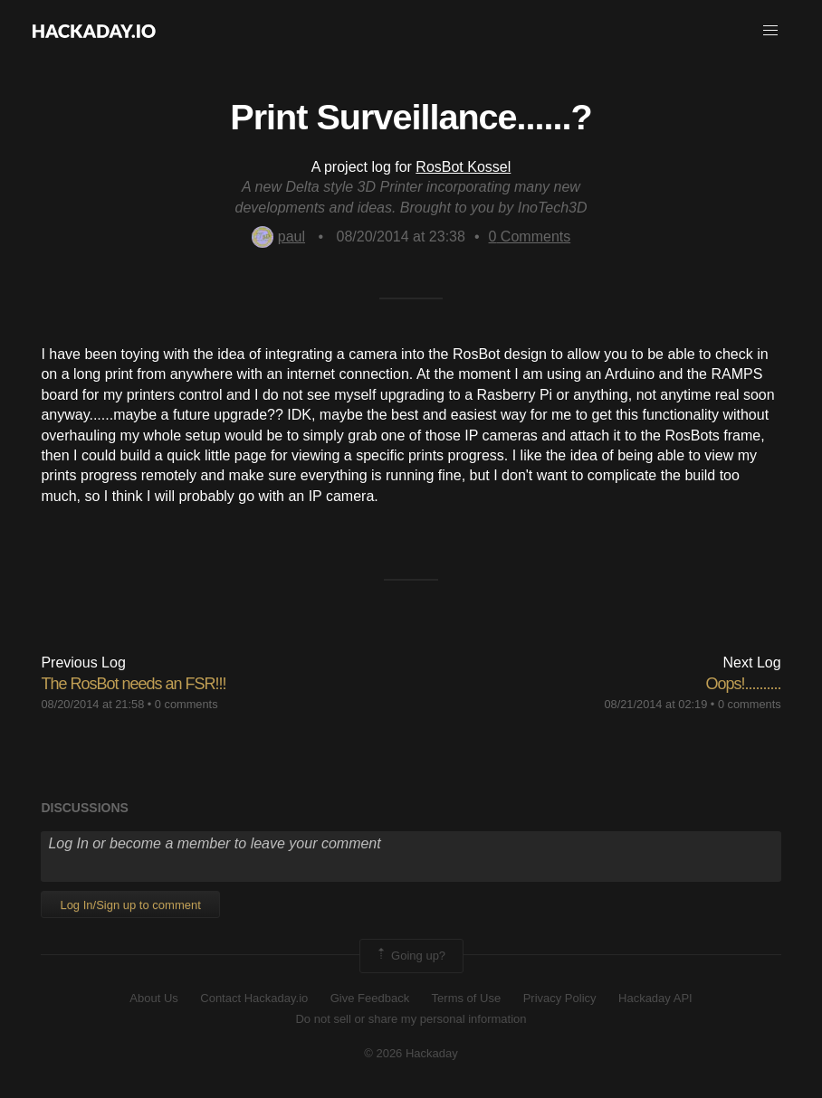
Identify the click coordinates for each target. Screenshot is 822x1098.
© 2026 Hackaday (411, 1053)
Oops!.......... (743, 684)
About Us (153, 998)
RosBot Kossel (463, 167)
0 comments (186, 704)
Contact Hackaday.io (254, 998)
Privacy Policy (560, 998)
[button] (770, 31)
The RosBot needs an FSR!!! (133, 684)
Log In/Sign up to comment (130, 905)
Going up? (410, 956)
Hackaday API (655, 998)
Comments (530, 236)
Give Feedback (369, 998)
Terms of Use (467, 998)
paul (278, 236)
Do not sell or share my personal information (410, 1019)
